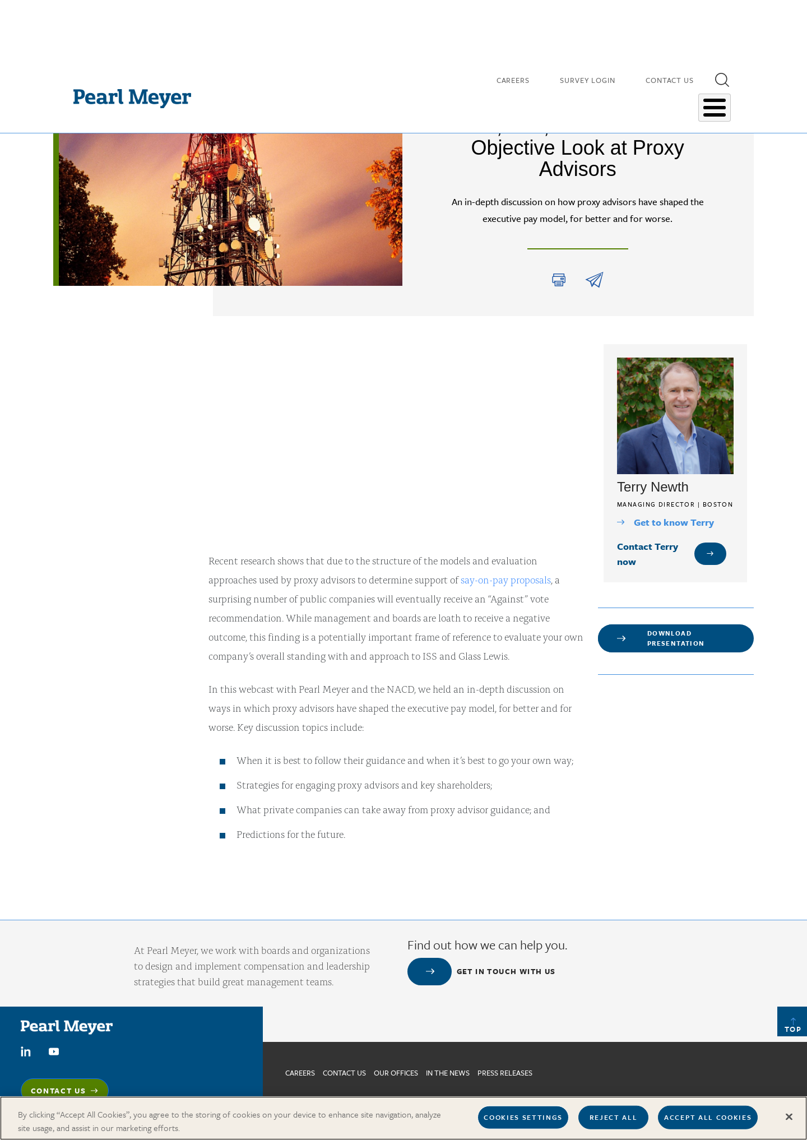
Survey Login (587, 78)
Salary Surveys (629, 101)
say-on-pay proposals (506, 579)
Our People (391, 101)
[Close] (789, 1117)
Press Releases (504, 1072)
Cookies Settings (523, 1117)
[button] (722, 78)
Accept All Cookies (708, 1117)
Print (558, 280)
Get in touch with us (506, 971)
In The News (448, 1072)
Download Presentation (676, 638)
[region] (403, 1118)
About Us (702, 101)
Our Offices (396, 1072)
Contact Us (670, 78)
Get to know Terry (674, 522)
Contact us (344, 1072)
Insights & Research (467, 101)
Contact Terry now (647, 553)
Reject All (614, 1117)
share (594, 280)
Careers (513, 78)
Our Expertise (549, 101)
